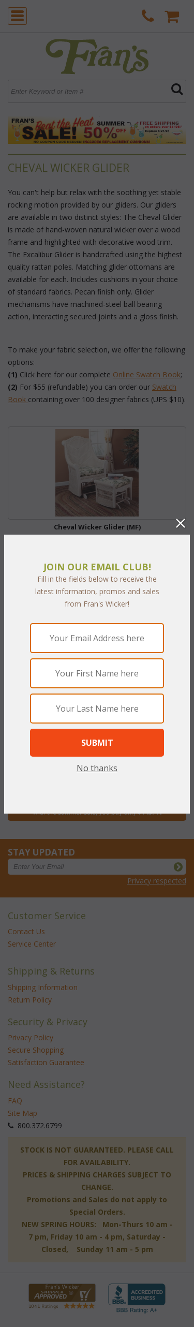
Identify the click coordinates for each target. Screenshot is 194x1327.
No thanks (97, 768)
